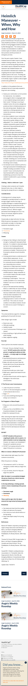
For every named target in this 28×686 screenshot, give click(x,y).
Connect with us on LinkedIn (9, 660)
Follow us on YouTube (8, 658)
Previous (5, 573)
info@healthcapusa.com (6, 646)
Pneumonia (6, 231)
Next (24, 573)
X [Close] (25, 663)
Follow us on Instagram (8, 656)
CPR (8, 394)
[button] (6, 2)
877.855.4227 (4, 647)
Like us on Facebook (7, 655)
